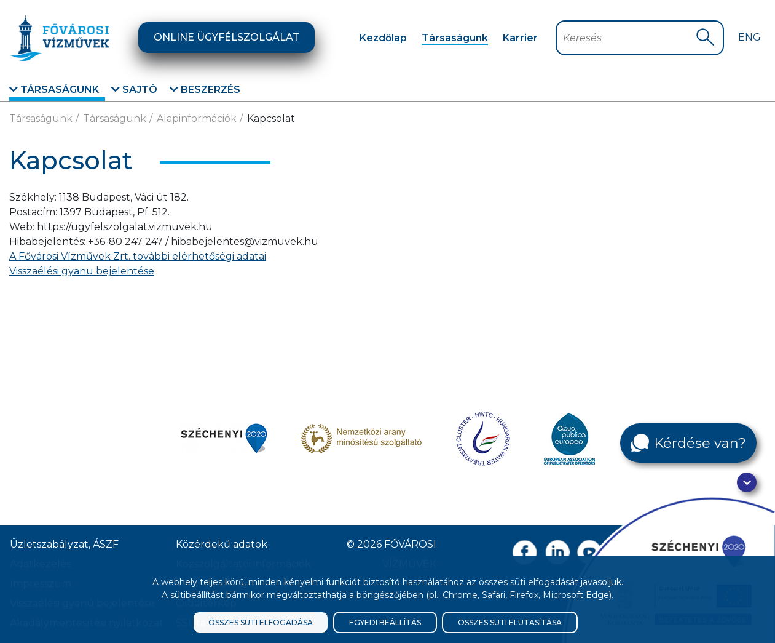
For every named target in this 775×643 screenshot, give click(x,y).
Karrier (520, 38)
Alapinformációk (197, 118)
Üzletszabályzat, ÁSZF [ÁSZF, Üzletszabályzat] (64, 544)
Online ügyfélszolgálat (226, 37)
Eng (749, 37)
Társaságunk (455, 38)
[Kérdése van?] (688, 443)
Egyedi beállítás (385, 622)
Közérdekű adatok (221, 544)
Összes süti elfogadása (260, 622)
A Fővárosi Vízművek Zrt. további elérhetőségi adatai (137, 256)
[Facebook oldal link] (524, 552)
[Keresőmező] (629, 38)
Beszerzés (205, 89)
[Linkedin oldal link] (557, 552)
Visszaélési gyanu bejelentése (81, 271)
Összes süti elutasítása (510, 622)
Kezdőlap (383, 38)
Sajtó (134, 89)
